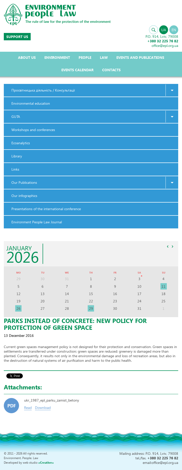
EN (174, 29)
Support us (17, 36)
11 (163, 286)
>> (172, 246)
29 (91, 308)
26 (18, 308)
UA (163, 29)
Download (43, 407)
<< (168, 246)
